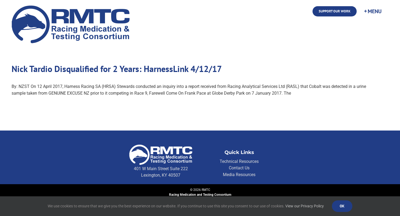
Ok (342, 206)
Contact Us (239, 167)
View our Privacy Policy (304, 206)
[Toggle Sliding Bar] (372, 11)
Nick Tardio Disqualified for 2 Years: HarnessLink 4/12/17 (117, 68)
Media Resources (239, 174)
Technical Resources (239, 161)
